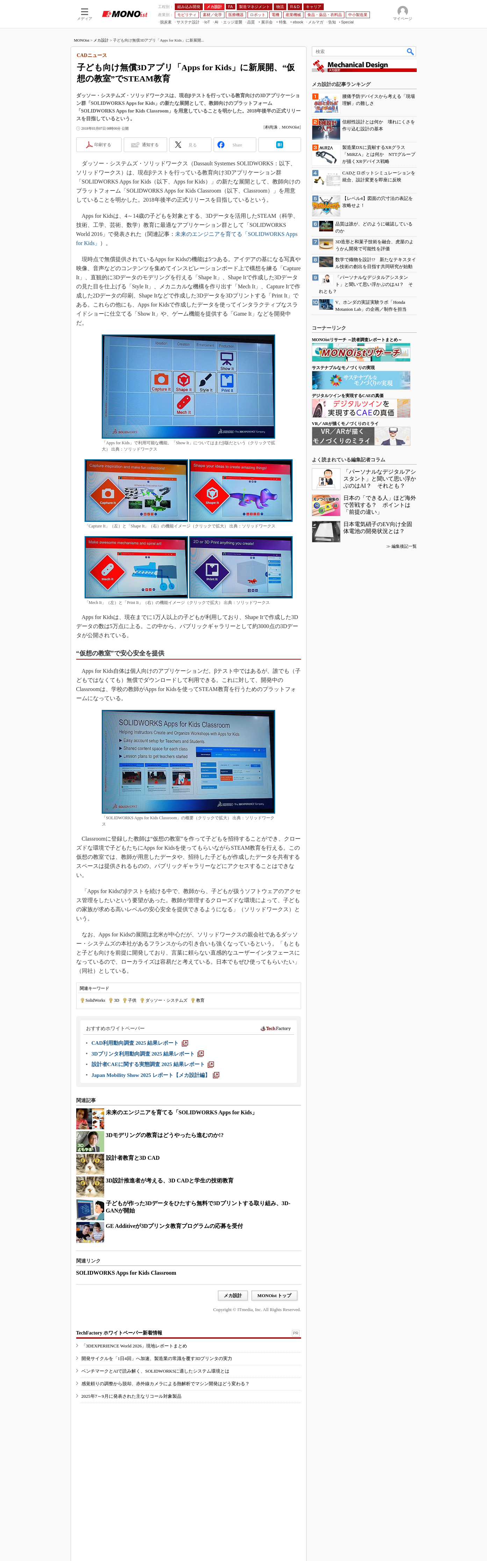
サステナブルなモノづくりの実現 (343, 367)
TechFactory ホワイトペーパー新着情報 (119, 1333)
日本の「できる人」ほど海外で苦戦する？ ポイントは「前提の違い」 (379, 505)
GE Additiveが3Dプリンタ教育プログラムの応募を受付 (174, 1226)
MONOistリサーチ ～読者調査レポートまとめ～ (357, 339)
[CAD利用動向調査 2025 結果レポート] (140, 1043)
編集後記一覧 (404, 546)
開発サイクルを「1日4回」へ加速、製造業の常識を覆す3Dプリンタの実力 (156, 1358)
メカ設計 (101, 40)
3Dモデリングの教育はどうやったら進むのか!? (165, 1135)
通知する (150, 144)
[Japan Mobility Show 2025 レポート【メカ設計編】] (155, 1075)
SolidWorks (95, 1000)
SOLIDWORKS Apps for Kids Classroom (126, 1273)
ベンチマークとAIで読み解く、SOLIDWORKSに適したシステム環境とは (155, 1371)
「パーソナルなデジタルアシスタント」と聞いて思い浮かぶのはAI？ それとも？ (379, 479)
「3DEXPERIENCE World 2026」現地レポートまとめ (134, 1345)
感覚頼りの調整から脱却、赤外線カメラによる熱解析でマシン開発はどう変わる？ (165, 1383)
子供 (132, 1000)
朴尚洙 (271, 127)
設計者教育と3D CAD (133, 1158)
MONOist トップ (274, 1295)
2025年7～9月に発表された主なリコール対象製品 (131, 1396)
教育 (200, 1000)
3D (116, 1000)
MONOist (81, 40)
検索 (411, 51)
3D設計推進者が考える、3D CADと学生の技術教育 (170, 1181)
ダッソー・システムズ (166, 1000)
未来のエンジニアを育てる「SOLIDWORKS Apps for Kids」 (182, 1112)
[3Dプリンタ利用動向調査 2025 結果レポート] (148, 1054)
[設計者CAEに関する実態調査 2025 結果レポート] (153, 1064)
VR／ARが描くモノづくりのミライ (345, 423)
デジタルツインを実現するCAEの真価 (348, 395)
